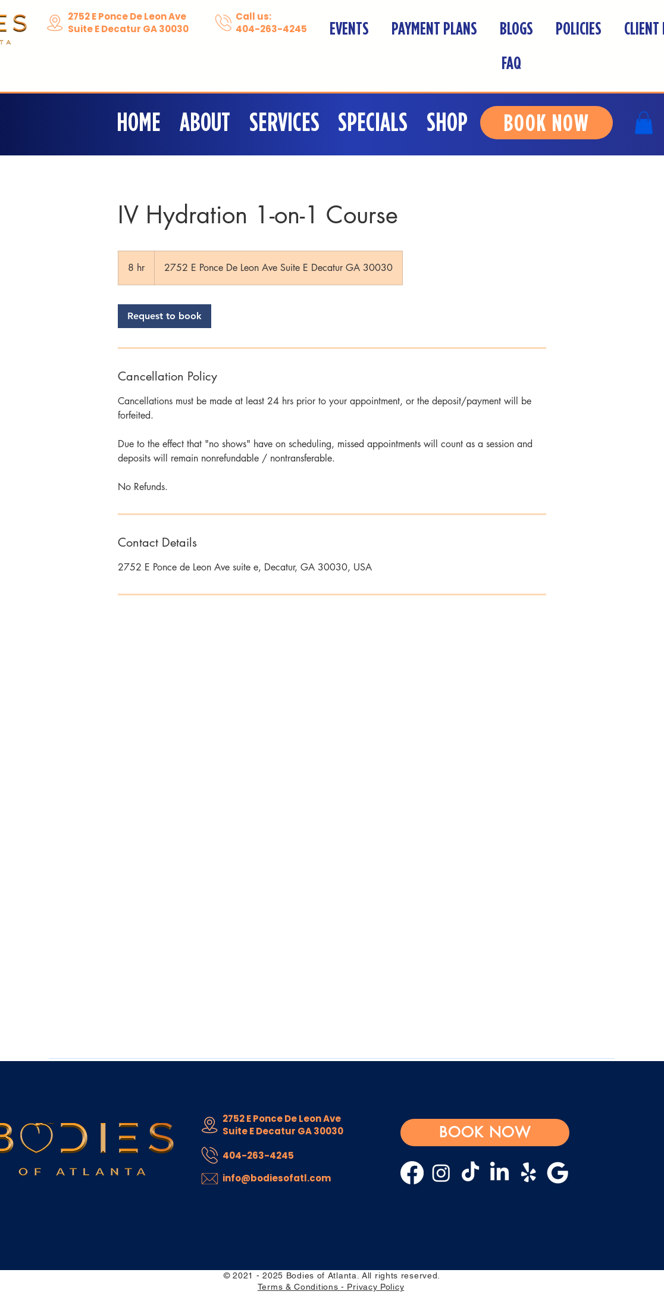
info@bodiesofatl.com (277, 1178)
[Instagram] (441, 1172)
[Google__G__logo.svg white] (557, 1172)
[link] (164, 316)
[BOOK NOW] (546, 122)
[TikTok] (470, 1172)
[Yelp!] (528, 1172)
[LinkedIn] (499, 1172)
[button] (285, 122)
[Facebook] (412, 1172)
